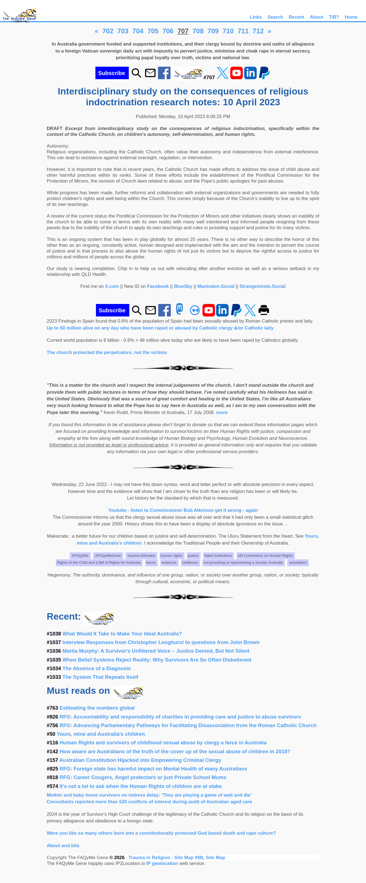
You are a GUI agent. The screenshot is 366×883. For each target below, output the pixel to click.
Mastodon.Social (215, 286)
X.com (112, 286)
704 (138, 31)
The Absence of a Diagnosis (97, 668)
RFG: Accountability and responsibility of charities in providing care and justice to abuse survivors (180, 717)
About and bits (63, 845)
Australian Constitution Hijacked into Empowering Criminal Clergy (140, 760)
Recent (296, 17)
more (222, 412)
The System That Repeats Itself (101, 677)
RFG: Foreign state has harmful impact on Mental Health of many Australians (153, 769)
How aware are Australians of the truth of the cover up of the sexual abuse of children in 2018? (175, 751)
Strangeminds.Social (262, 286)
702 (107, 31)
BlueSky (183, 286)
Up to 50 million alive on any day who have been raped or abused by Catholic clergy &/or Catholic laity (160, 328)
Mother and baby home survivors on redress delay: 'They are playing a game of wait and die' (149, 795)
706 (168, 31)
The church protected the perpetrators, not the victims (107, 352)
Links (256, 17)
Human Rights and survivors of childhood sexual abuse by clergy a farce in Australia (163, 742)
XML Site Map (210, 857)
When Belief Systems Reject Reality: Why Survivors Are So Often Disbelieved (157, 660)
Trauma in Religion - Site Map (161, 857)
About (316, 17)
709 (213, 31)
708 (198, 31)
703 (122, 31)
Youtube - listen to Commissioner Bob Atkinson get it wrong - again (183, 510)
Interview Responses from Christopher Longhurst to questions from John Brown (161, 642)
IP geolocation (162, 863)
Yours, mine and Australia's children (101, 734)
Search (275, 17)
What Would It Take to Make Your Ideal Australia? (122, 634)
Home (351, 17)
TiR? (334, 17)
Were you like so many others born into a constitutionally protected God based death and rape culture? (161, 833)
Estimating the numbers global (97, 708)
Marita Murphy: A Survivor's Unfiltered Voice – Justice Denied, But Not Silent (156, 651)
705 (153, 31)
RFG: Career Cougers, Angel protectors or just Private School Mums (143, 777)
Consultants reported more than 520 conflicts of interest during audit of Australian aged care (149, 801)
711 (243, 31)
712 (258, 31)
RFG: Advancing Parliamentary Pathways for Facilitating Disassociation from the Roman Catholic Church (188, 725)
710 (228, 31)
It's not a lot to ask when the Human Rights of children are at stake (141, 786)
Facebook (158, 286)
